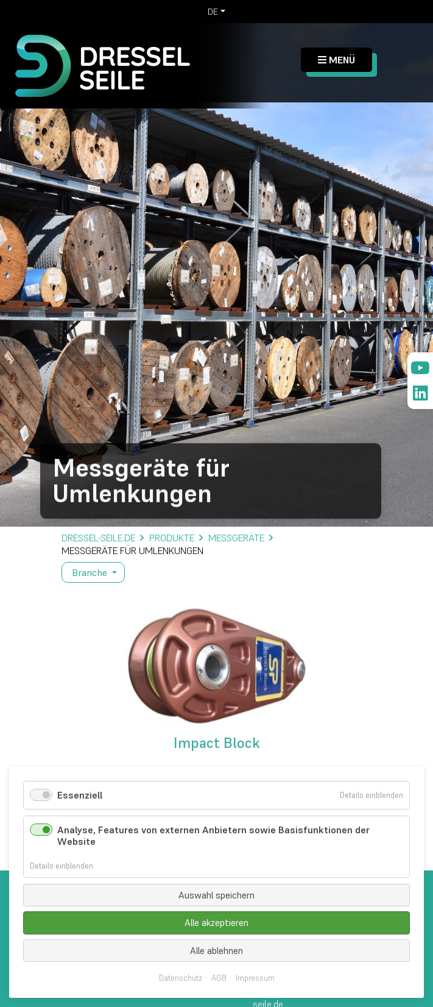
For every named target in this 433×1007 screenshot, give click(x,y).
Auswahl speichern (216, 895)
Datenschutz (180, 978)
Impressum (255, 978)
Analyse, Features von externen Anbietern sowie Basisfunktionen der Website (213, 835)
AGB (219, 978)
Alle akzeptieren (216, 922)
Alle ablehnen (216, 950)
